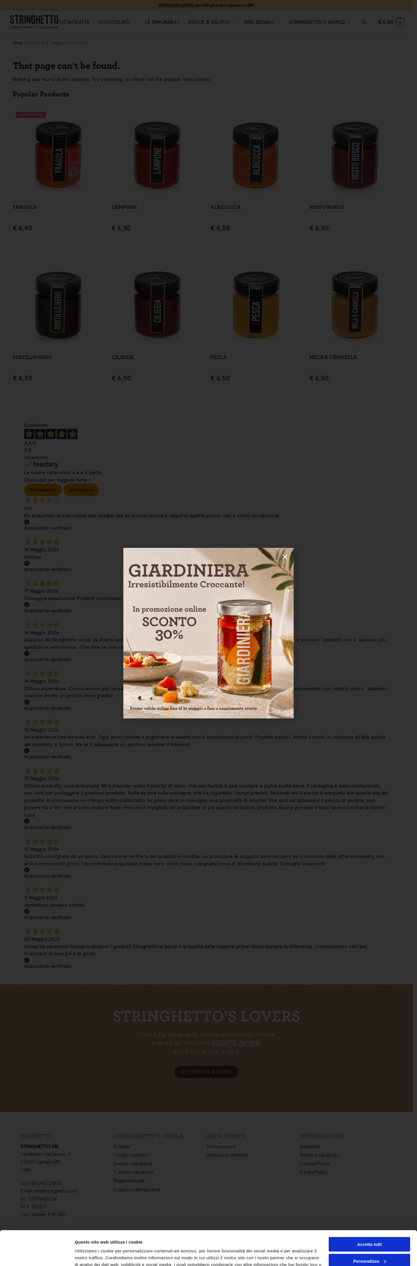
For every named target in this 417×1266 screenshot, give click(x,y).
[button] (285, 557)
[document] (208, 633)
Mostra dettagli (90, 1254)
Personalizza (369, 1228)
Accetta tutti (369, 1212)
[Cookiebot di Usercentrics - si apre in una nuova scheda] (37, 1255)
